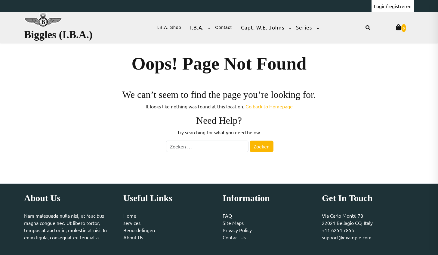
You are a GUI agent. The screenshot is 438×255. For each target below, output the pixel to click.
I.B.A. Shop (168, 27)
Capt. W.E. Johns (263, 27)
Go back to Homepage (269, 106)
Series (304, 27)
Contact (223, 27)
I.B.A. (197, 27)
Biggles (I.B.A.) (58, 35)
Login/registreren (393, 6)
